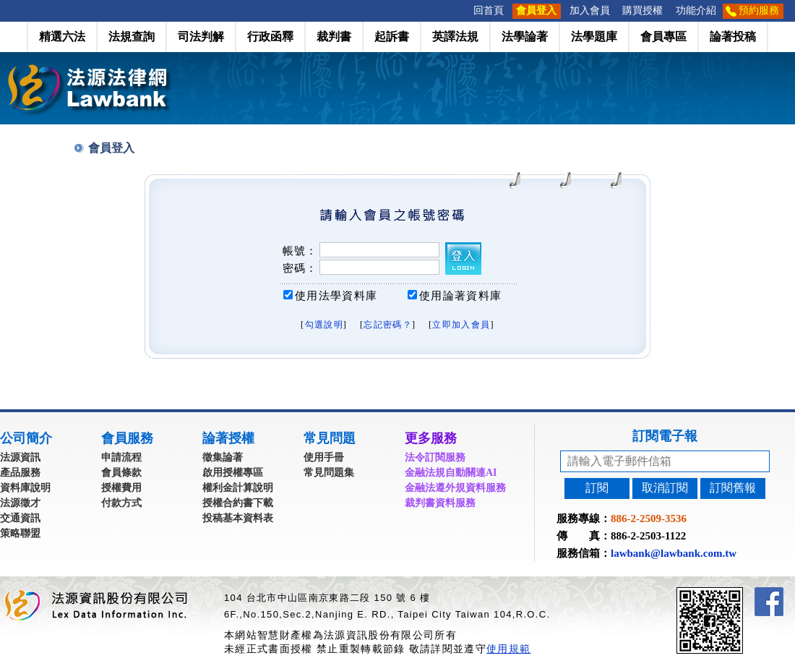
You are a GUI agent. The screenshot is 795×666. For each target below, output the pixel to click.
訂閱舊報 (733, 488)
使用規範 (508, 648)
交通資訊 (20, 518)
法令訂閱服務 (435, 457)
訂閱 (597, 488)
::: (462, 10)
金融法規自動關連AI (451, 472)
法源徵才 (20, 503)
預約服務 (759, 10)
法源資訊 (20, 457)
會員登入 (536, 10)
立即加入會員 (461, 325)
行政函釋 (270, 36)
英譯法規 (455, 36)
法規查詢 (131, 36)
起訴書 (391, 36)
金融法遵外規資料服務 (455, 487)
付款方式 (121, 503)
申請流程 (121, 457)
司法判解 (201, 36)
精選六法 (62, 36)
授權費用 (121, 487)
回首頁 (488, 10)
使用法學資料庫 (336, 296)
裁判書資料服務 (440, 503)
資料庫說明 (25, 487)
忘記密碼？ (388, 325)
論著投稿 (733, 36)
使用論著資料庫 (460, 296)
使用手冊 (324, 457)
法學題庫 (594, 36)
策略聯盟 (20, 533)
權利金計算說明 (237, 487)
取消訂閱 (665, 488)
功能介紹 (696, 10)
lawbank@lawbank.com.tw (673, 553)
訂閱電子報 (664, 436)
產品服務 (20, 472)
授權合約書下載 (237, 503)
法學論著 (525, 36)
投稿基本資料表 (237, 518)
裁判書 (334, 36)
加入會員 (590, 10)
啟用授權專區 (232, 472)
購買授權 (642, 10)
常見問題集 (329, 472)
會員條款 (121, 472)
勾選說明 (324, 325)
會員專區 (663, 36)
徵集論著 (222, 457)
